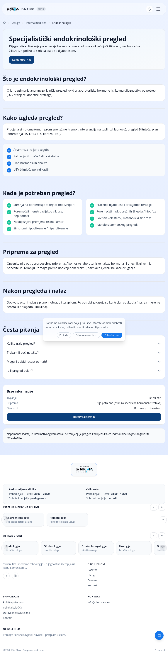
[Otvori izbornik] (158, 9)
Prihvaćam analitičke (86, 335)
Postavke (64, 335)
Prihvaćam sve (111, 335)
